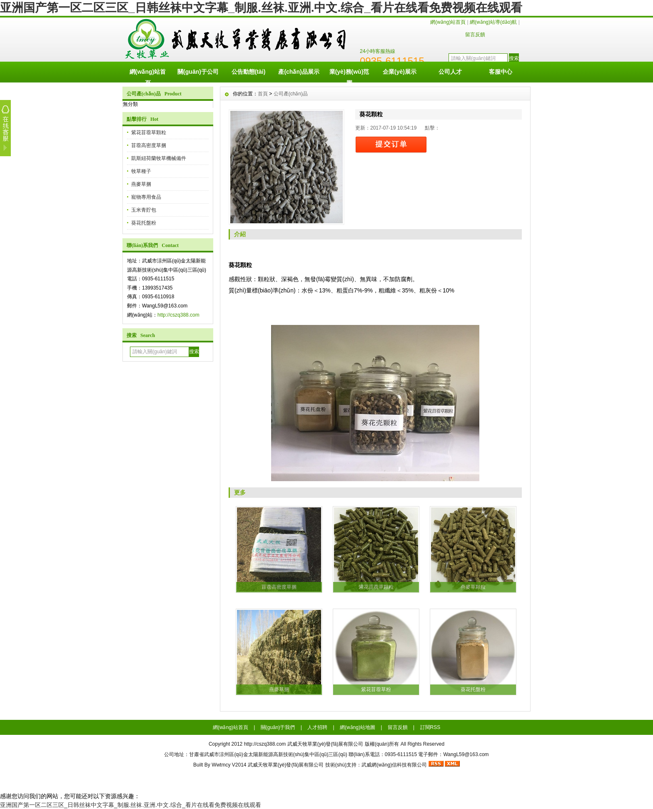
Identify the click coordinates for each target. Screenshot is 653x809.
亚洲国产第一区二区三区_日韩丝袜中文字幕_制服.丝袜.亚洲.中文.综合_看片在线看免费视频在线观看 (261, 7)
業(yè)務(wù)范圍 (349, 75)
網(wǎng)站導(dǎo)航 (493, 22)
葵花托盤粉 (143, 223)
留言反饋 (475, 34)
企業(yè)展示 (399, 71)
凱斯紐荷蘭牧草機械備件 (158, 158)
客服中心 (500, 71)
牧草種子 (141, 171)
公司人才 (450, 71)
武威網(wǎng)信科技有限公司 (394, 765)
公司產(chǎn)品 (291, 94)
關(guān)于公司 (198, 71)
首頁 (263, 94)
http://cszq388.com (178, 315)
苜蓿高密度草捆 (148, 145)
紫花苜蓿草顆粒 (148, 132)
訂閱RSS (430, 727)
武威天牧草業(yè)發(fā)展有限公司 (286, 765)
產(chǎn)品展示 (298, 71)
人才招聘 (317, 727)
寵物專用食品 (146, 197)
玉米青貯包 (143, 210)
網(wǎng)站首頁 (448, 22)
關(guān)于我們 (278, 727)
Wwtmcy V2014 (229, 765)
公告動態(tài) (249, 71)
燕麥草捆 (141, 184)
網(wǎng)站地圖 (357, 727)
